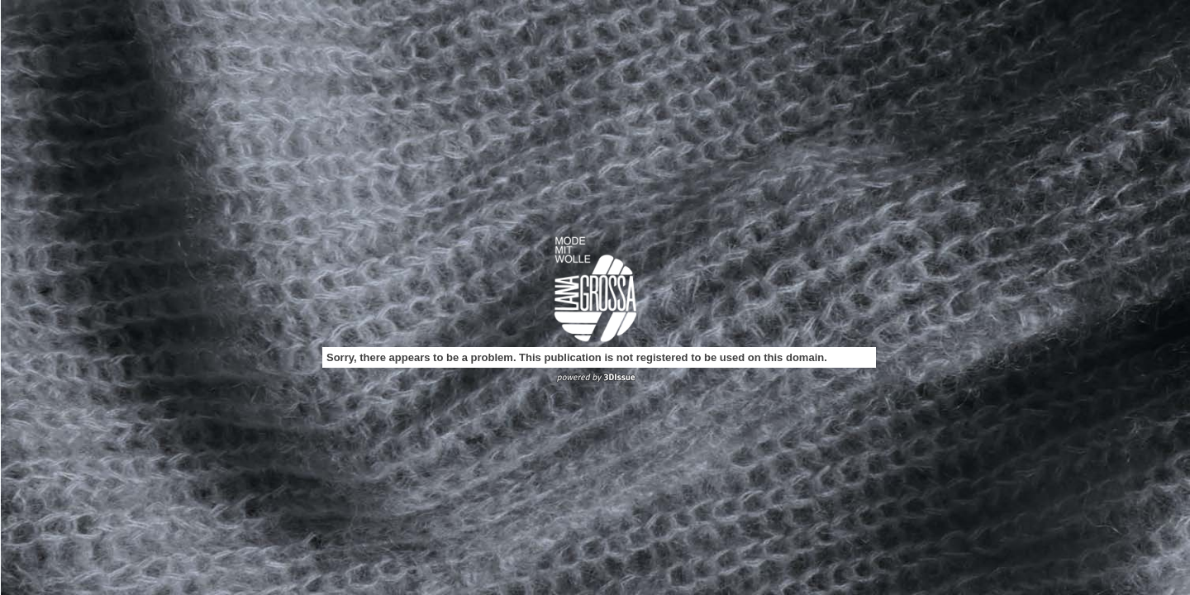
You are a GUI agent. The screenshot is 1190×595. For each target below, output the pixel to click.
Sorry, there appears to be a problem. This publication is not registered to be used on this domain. (576, 357)
